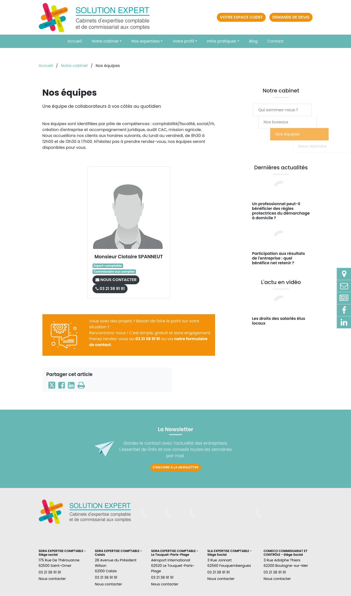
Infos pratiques (221, 41)
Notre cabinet (105, 41)
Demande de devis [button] (291, 17)
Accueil (74, 41)
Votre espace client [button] (241, 17)
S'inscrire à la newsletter (175, 459)
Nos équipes (320, 134)
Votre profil (183, 41)
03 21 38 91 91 (147, 339)
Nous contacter (52, 578)
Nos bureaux (295, 122)
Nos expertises (145, 41)
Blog (253, 41)
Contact (276, 41)
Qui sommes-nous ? (287, 110)
